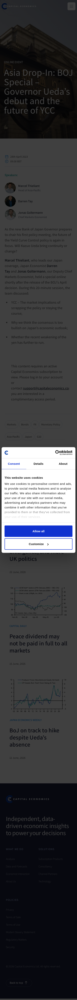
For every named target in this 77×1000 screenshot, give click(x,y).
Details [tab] (38, 463)
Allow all (39, 531)
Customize (39, 544)
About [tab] (63, 463)
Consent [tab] (14, 463)
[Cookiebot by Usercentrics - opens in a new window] (55, 452)
